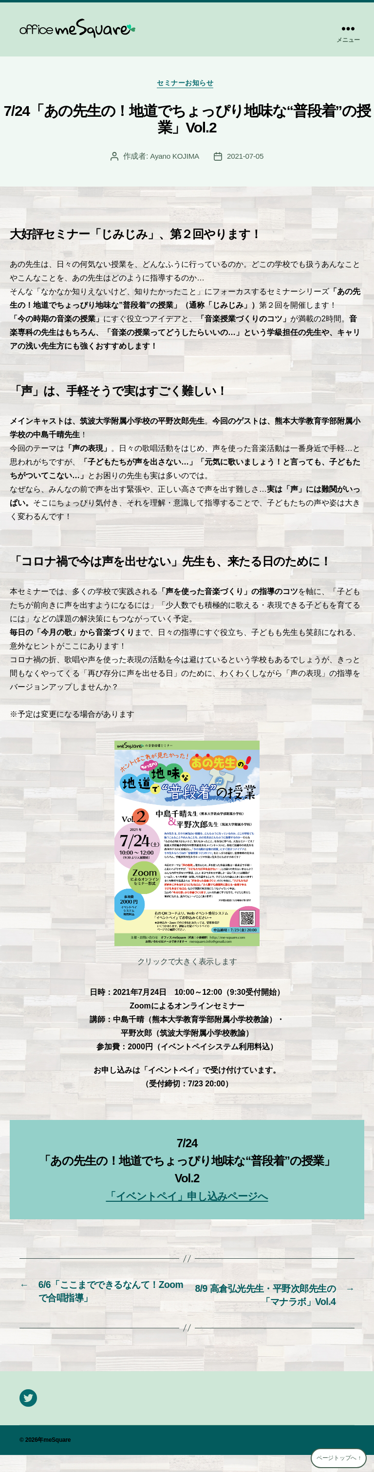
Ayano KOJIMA (174, 158)
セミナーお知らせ (187, 85)
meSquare (57, 1456)
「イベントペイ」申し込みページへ (186, 1198)
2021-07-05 (246, 158)
